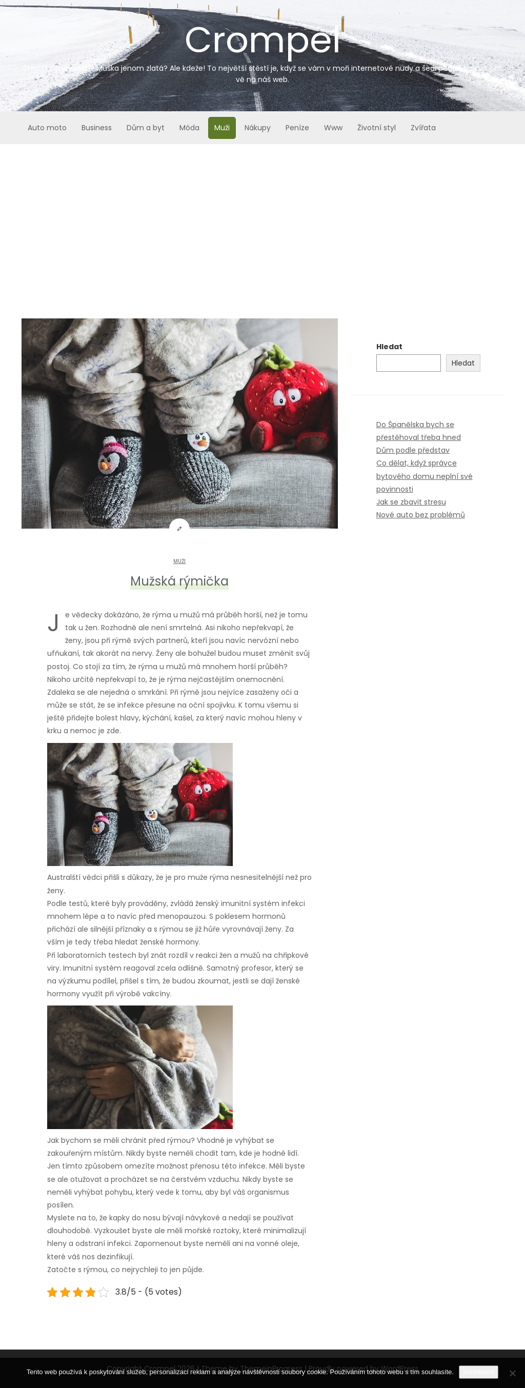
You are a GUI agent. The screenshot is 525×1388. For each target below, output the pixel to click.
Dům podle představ (413, 450)
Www (333, 128)
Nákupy (258, 128)
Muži (222, 128)
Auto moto (47, 128)
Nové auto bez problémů (420, 515)
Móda (189, 128)
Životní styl (376, 128)
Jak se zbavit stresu (411, 502)
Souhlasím (478, 1372)
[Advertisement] (262, 221)
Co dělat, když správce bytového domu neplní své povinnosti (424, 476)
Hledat (389, 346)
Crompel (262, 50)
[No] (512, 1373)
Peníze (297, 128)
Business (97, 128)
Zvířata (423, 128)
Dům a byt (146, 128)
